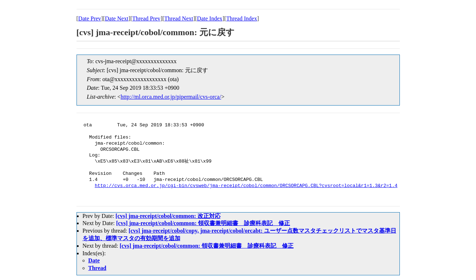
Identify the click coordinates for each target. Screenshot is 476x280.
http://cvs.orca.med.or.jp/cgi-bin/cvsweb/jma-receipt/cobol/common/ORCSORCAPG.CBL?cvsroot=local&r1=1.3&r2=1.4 (246, 186)
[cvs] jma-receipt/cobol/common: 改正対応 (167, 216)
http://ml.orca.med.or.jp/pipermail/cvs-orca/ (171, 97)
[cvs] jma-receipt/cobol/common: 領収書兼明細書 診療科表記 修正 (203, 223)
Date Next (116, 18)
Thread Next (178, 18)
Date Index (209, 18)
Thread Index (241, 18)
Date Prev (89, 18)
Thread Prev (146, 18)
